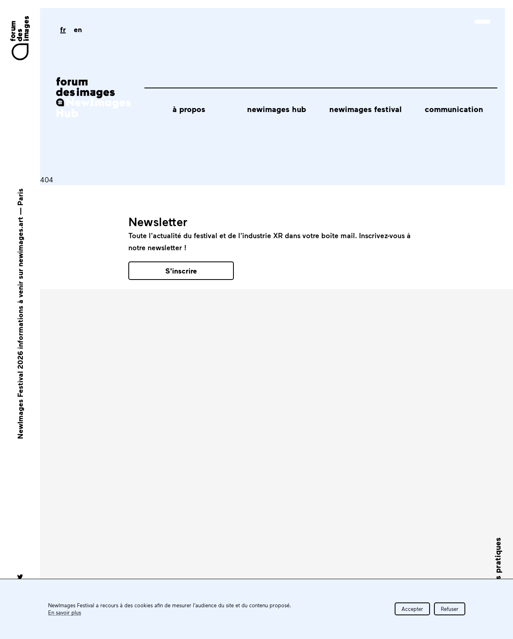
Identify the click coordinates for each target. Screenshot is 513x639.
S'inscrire (181, 270)
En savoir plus (64, 612)
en (78, 29)
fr (63, 29)
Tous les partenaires (388, 387)
